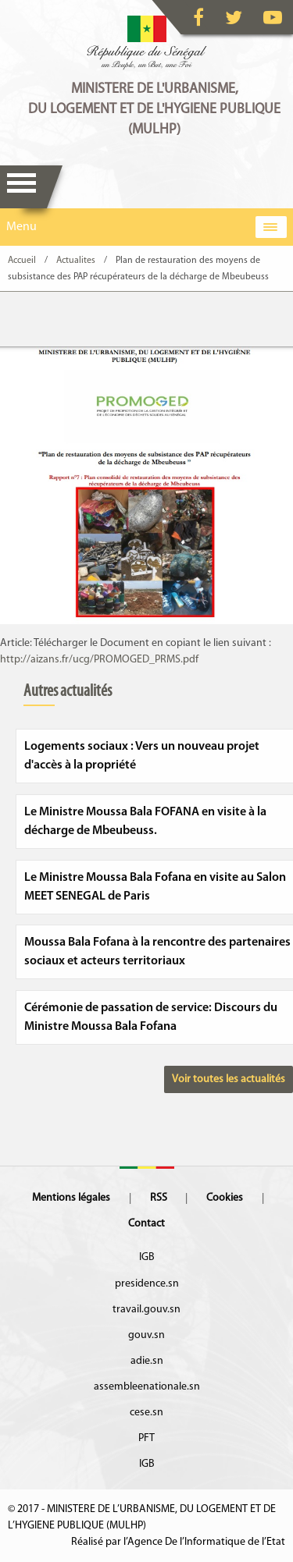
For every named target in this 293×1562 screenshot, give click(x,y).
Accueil (22, 260)
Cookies (224, 1198)
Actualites (75, 260)
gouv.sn (146, 1335)
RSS (158, 1198)
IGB (147, 1257)
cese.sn (146, 1412)
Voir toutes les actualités (228, 1079)
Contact (146, 1224)
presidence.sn (147, 1284)
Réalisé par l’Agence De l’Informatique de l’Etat (178, 1542)
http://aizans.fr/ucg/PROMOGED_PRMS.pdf (99, 660)
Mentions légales (71, 1198)
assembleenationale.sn (147, 1387)
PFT (146, 1438)
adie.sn (146, 1361)
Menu (21, 186)
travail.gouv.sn (146, 1309)
